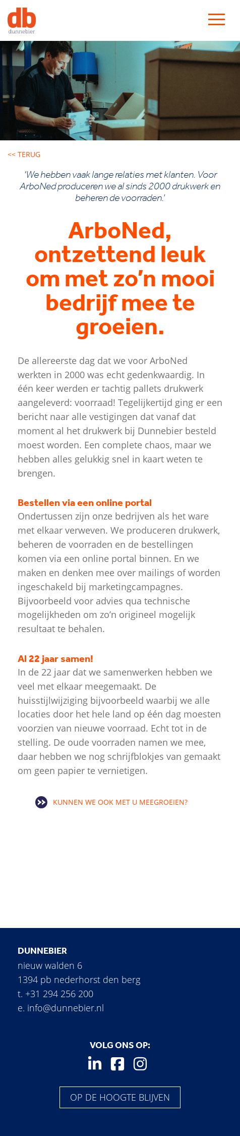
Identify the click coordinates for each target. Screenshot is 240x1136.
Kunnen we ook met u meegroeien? (120, 802)
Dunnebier (42, 950)
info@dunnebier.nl (65, 1008)
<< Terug (24, 154)
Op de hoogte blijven (120, 1097)
